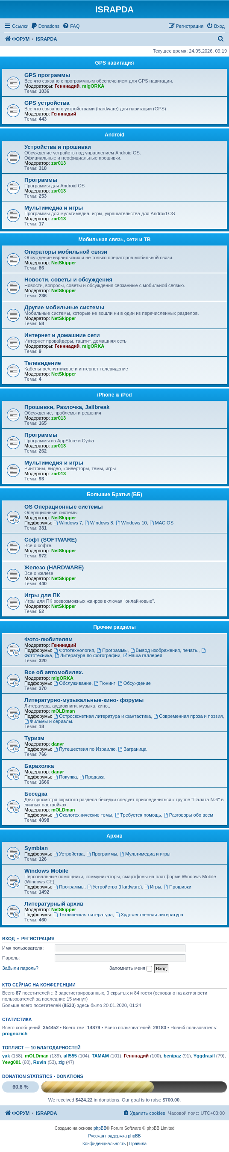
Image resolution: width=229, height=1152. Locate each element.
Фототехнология (73, 650)
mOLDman (63, 711)
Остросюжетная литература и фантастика (102, 716)
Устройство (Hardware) (114, 886)
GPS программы (47, 75)
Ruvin (40, 1062)
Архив (114, 836)
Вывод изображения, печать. (164, 650)
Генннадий (67, 86)
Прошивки (177, 886)
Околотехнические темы (82, 814)
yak (6, 1055)
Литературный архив (53, 903)
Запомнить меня (130, 968)
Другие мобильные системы (64, 307)
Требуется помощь (138, 814)
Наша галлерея (142, 655)
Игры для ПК (42, 595)
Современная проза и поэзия (188, 716)
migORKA (93, 86)
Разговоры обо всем (188, 814)
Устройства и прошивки (57, 147)
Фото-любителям (48, 639)
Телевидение (42, 363)
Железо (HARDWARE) (54, 567)
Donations (69, 1076)
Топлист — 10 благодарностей (41, 1047)
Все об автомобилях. (53, 672)
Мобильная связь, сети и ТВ (115, 240)
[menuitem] (45, 26)
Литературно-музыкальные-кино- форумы (84, 700)
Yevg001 (11, 1062)
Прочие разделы (114, 627)
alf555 (70, 1055)
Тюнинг (104, 683)
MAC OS (161, 522)
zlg (62, 1062)
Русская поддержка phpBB (114, 1136)
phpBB (100, 1128)
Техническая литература (82, 914)
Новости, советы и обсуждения (68, 279)
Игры (152, 886)
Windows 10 (131, 522)
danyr (57, 743)
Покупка (64, 776)
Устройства (68, 853)
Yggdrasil (204, 1055)
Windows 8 (99, 522)
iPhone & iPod (114, 395)
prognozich (14, 1033)
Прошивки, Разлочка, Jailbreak (66, 407)
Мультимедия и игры (53, 462)
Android (114, 135)
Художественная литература (149, 914)
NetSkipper (63, 262)
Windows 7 (67, 522)
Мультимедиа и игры (53, 207)
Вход (8, 938)
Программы (40, 180)
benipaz (172, 1055)
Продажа (92, 776)
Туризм (34, 738)
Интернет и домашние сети (62, 335)
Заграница (132, 749)
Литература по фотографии (87, 655)
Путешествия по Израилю (84, 749)
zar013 (58, 163)
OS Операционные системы (63, 506)
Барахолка (39, 766)
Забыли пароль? (20, 968)
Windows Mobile (46, 871)
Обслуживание (72, 683)
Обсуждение (134, 683)
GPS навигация (114, 63)
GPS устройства (47, 103)
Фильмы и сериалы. (48, 721)
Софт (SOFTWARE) (50, 539)
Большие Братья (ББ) (114, 495)
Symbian (36, 848)
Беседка (35, 794)
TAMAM (100, 1055)
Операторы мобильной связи (65, 252)
